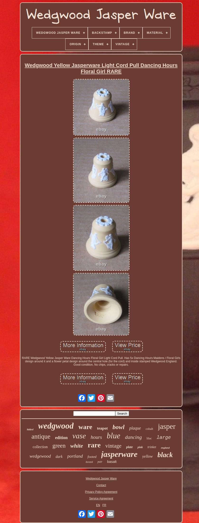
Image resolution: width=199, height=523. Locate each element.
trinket (152, 447)
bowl (118, 427)
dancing (133, 437)
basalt (112, 462)
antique (41, 436)
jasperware (119, 454)
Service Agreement (101, 498)
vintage (113, 446)
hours (96, 437)
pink (140, 447)
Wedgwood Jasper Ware (101, 478)
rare (94, 445)
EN (98, 505)
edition (61, 437)
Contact (101, 485)
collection (40, 447)
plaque (135, 428)
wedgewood (40, 456)
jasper (167, 426)
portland (75, 456)
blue (113, 435)
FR (104, 505)
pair (99, 461)
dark (59, 457)
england (165, 447)
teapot (102, 428)
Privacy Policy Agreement (101, 492)
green (59, 445)
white (76, 446)
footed (92, 457)
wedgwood (56, 426)
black (165, 455)
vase (79, 435)
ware (85, 427)
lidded (30, 429)
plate (129, 447)
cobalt (149, 429)
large (164, 437)
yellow (147, 456)
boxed (89, 462)
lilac (149, 438)
